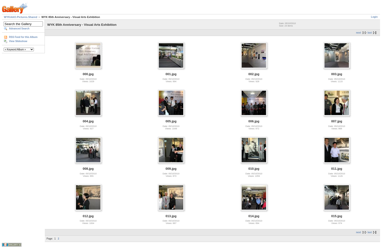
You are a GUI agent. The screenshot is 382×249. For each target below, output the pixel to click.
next (358, 32)
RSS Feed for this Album (23, 37)
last (370, 32)
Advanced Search (19, 28)
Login (374, 17)
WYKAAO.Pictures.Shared (20, 17)
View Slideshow (18, 41)
